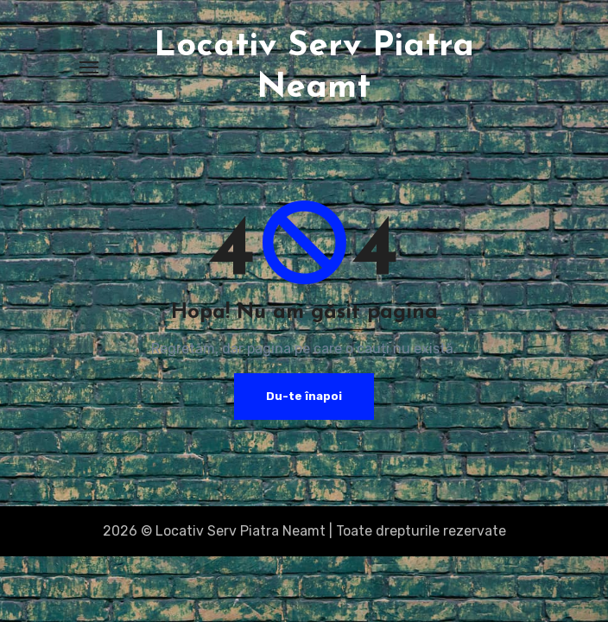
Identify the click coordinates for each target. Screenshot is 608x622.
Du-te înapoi (304, 396)
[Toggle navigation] (88, 67)
